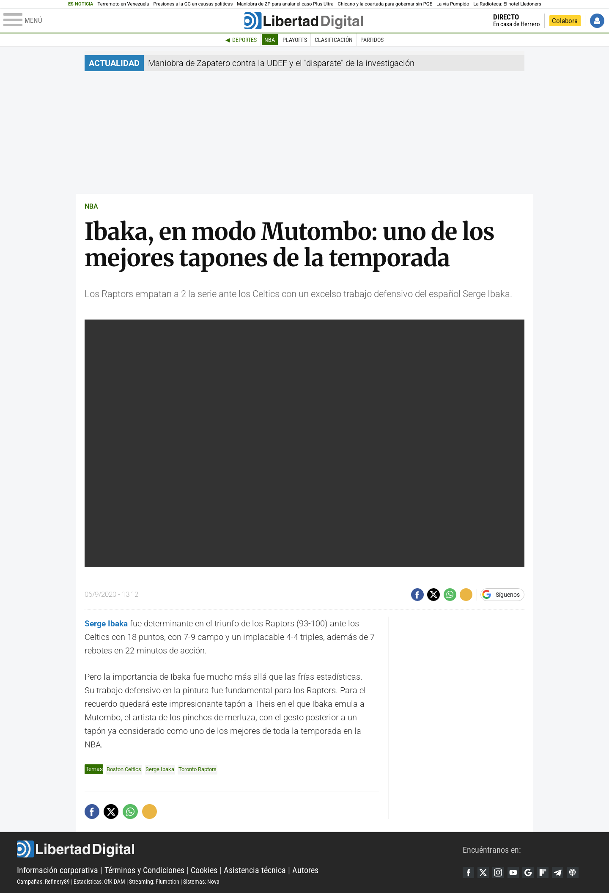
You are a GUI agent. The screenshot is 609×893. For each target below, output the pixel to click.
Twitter (485, 872)
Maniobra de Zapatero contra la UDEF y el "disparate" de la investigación (281, 63)
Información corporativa (57, 870)
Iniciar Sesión (597, 21)
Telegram (565, 872)
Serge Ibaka (163, 769)
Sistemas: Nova (201, 881)
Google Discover (533, 872)
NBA (269, 39)
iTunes (581, 872)
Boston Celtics (125, 769)
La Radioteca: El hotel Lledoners (507, 4)
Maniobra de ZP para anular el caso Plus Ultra (285, 4)
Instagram (501, 872)
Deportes (244, 39)
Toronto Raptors (205, 769)
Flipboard (549, 872)
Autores (305, 870)
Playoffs (295, 39)
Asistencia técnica (255, 870)
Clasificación (334, 39)
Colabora (565, 21)
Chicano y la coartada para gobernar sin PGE (385, 4)
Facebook (469, 872)
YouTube (517, 872)
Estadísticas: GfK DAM (99, 881)
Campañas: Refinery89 (43, 881)
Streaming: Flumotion (154, 881)
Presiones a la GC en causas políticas (193, 4)
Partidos (372, 39)
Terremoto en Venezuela (123, 4)
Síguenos (508, 595)
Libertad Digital (240, 849)
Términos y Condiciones (144, 870)
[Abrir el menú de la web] (123, 20)
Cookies (204, 870)
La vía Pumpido (452, 4)
